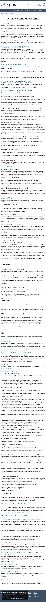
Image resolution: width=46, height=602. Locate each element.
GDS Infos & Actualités (14, 10)
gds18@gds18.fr (4, 31)
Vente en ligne (24, 10)
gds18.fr (12, 37)
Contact (41, 10)
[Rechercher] (23, 4)
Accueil (5, 10)
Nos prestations (33, 10)
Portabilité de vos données (39, 597)
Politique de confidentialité (12, 598)
